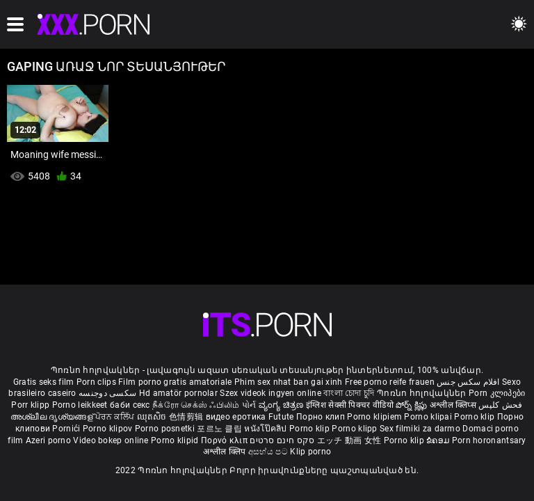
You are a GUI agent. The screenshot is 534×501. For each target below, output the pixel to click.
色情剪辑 (187, 417)
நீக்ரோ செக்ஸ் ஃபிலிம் (196, 405)
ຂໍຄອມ (439, 440)
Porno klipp (356, 429)
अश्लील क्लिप (225, 451)
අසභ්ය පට (269, 451)
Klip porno (310, 451)
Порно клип (321, 417)
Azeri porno (50, 440)
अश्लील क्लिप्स (454, 405)
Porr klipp (31, 405)
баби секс (130, 405)
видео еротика (236, 417)
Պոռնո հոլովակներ (423, 393)
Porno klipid (176, 440)
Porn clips (97, 382)
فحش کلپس (500, 405)
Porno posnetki (166, 429)
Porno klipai (429, 417)
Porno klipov (109, 429)
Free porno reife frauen (390, 382)
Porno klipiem (375, 417)
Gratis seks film (43, 382)
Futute (281, 417)
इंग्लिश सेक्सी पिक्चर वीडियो (350, 405)
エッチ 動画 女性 (349, 440)
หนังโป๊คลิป (266, 429)
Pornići (67, 429)
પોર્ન (249, 405)
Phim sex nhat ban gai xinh (288, 382)
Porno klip (475, 417)
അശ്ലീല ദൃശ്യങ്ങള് (52, 417)
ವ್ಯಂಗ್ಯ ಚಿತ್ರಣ (282, 405)
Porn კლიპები (497, 393)
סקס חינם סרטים (282, 440)
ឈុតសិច (153, 417)
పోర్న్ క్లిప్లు (413, 405)
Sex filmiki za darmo (420, 429)
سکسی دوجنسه (107, 393)
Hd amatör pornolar (178, 393)
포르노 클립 (220, 429)
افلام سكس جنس (468, 382)
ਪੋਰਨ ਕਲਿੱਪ (115, 417)
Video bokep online (110, 440)
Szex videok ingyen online (270, 393)
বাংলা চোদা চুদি (348, 393)
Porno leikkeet (81, 405)
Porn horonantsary (489, 440)
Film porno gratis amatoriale (175, 382)
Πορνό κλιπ (225, 440)
